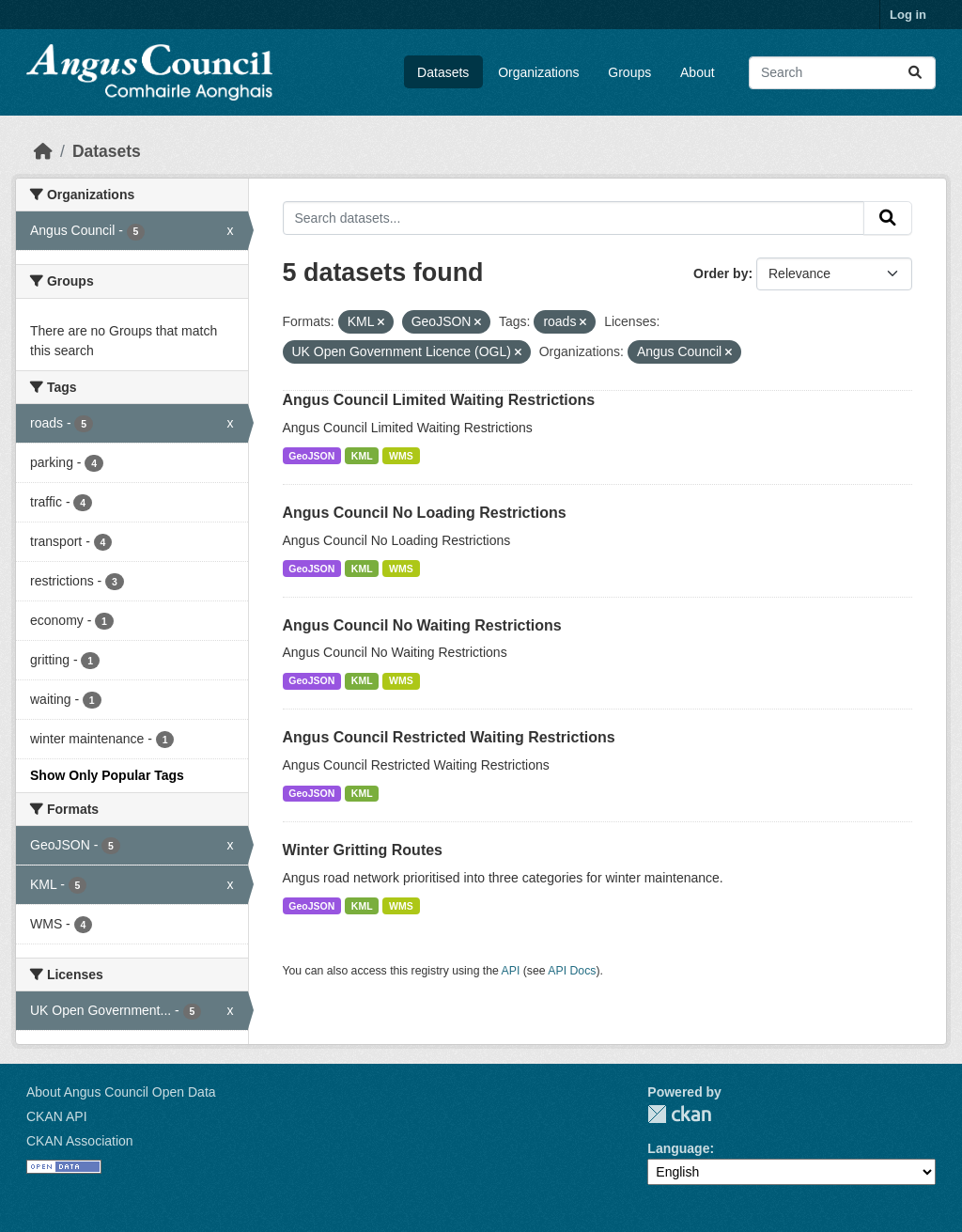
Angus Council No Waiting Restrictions (422, 625)
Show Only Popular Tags (107, 775)
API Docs (572, 970)
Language (678, 1148)
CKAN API (56, 1116)
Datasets (443, 72)
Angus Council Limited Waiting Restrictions (439, 400)
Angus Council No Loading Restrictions (424, 513)
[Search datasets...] (842, 72)
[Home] (43, 151)
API (511, 970)
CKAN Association (79, 1140)
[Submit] (915, 72)
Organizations (538, 72)
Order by (720, 273)
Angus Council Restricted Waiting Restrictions (449, 737)
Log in (908, 15)
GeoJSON (311, 455)
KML (362, 455)
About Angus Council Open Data (121, 1091)
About (697, 72)
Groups (629, 72)
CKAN (679, 1114)
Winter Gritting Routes (363, 850)
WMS (401, 455)
